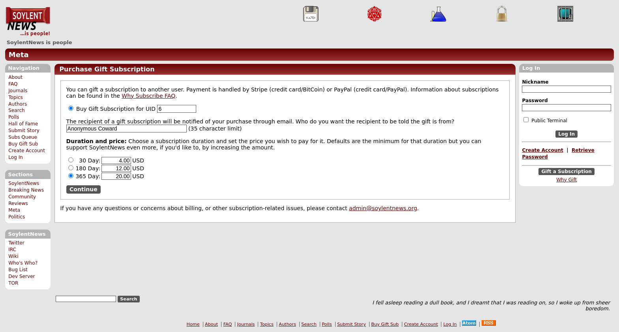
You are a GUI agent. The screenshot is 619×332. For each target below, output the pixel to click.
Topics (15, 97)
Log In (15, 157)
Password (535, 100)
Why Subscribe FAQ (148, 96)
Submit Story (23, 130)
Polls (13, 117)
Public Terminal (545, 120)
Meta (19, 54)
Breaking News (26, 190)
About (15, 77)
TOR (13, 283)
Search (16, 110)
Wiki (13, 256)
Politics (16, 217)
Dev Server (21, 276)
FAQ (12, 84)
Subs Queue (22, 137)
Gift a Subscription (566, 171)
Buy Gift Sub (23, 144)
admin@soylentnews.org (383, 208)
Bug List (18, 269)
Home (193, 324)
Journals (17, 90)
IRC (12, 249)
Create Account (26, 150)
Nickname (535, 82)
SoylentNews (28, 21)
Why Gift (566, 180)
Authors (17, 104)
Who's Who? (23, 263)
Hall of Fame (23, 124)
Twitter (16, 243)
